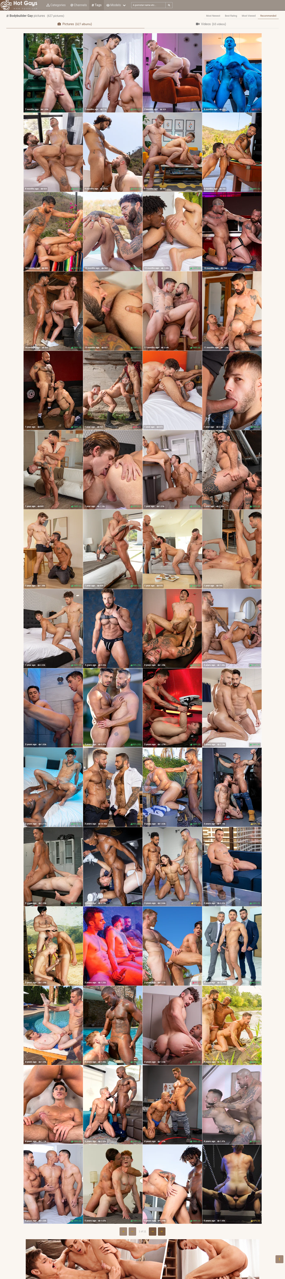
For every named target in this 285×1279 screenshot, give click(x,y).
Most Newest (213, 15)
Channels (78, 5)
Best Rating (231, 15)
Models (113, 5)
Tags (97, 5)
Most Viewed (249, 15)
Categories (56, 5)
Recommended (268, 15)
